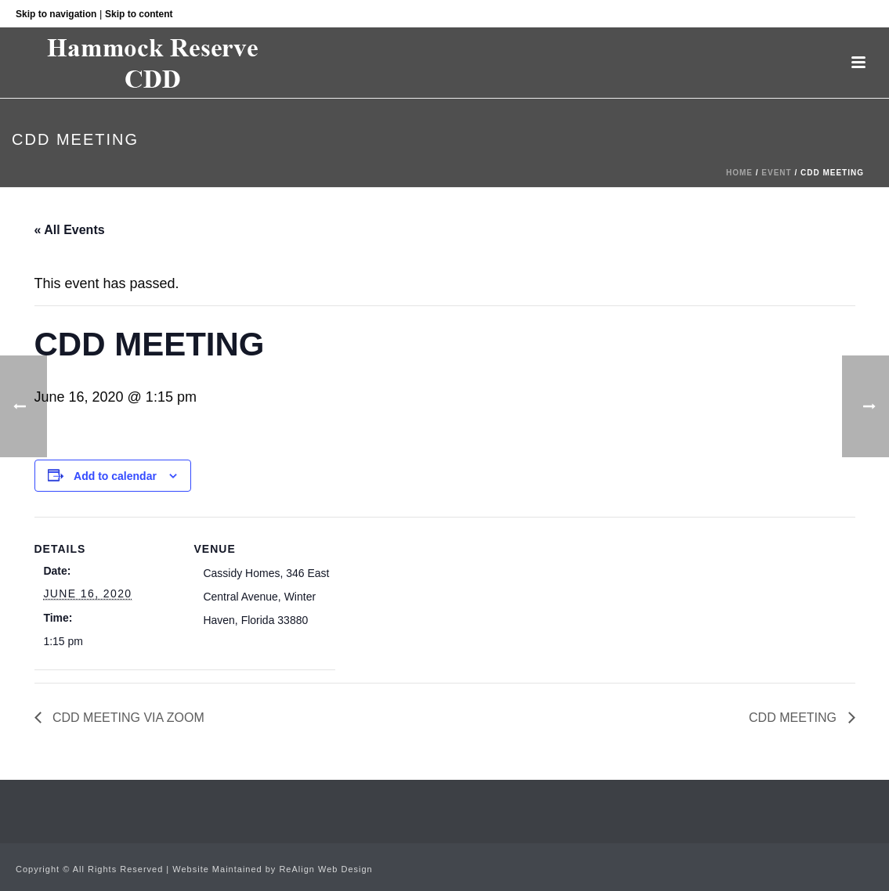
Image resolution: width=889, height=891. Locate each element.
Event (776, 172)
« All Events (69, 229)
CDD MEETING (794, 717)
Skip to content (139, 14)
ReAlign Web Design (325, 869)
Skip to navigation (56, 14)
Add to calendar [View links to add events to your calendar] (115, 476)
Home (739, 172)
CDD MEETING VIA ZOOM (126, 717)
